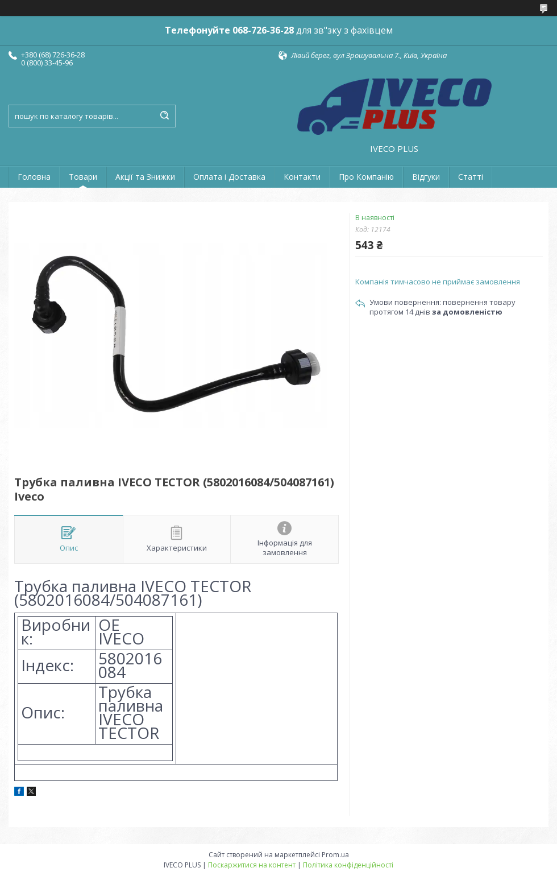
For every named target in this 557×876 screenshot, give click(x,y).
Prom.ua (335, 855)
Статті (470, 176)
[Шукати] (164, 116)
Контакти (302, 176)
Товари (83, 176)
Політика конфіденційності (348, 865)
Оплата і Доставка (229, 176)
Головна (34, 176)
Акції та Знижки (145, 176)
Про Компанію (366, 176)
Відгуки (426, 176)
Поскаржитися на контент (252, 865)
